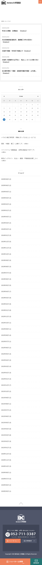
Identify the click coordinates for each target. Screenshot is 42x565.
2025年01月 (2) (6, 210)
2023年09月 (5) (6, 260)
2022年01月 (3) (6, 379)
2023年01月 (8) (6, 310)
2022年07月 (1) (6, 341)
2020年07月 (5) (6, 479)
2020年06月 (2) (6, 485)
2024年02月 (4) (6, 229)
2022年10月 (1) (6, 323)
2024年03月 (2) (6, 223)
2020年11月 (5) (6, 460)
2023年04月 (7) (6, 291)
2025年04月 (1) (6, 191)
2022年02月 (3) (6, 372)
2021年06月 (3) (6, 416)
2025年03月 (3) (6, 198)
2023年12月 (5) (6, 241)
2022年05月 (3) (6, 354)
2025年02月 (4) (6, 204)
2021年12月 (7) (6, 385)
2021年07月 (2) (6, 410)
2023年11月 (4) (6, 248)
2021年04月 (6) (6, 429)
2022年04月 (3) (6, 360)
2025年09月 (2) (6, 179)
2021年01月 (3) (6, 447)
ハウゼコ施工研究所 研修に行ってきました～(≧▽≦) (18, 137)
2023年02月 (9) (6, 304)
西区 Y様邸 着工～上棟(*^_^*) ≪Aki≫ (15, 143)
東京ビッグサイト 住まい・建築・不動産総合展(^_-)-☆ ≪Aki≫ (20, 159)
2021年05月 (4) (6, 422)
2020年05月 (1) (6, 491)
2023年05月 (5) (6, 285)
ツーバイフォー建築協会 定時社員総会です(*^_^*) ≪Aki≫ (19, 151)
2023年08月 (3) (6, 266)
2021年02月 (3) (6, 441)
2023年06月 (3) (6, 279)
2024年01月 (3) (6, 235)
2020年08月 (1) (6, 472)
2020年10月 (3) (6, 466)
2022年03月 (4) (6, 366)
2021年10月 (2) (6, 391)
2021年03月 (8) (6, 435)
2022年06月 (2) (6, 347)
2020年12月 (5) (6, 454)
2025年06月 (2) (6, 185)
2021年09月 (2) (6, 397)
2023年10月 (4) (6, 254)
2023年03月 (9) (6, 298)
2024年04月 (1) (6, 216)
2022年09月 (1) (6, 329)
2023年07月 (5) (6, 273)
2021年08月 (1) (6, 404)
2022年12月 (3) (6, 316)
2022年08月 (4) (6, 335)
